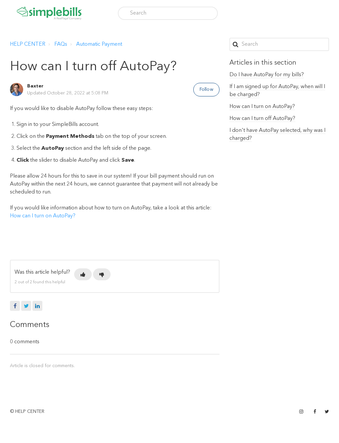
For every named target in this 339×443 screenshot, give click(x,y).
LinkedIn (37, 306)
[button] (83, 274)
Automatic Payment (99, 44)
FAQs (60, 44)
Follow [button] (206, 89)
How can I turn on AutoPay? (42, 216)
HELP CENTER (27, 44)
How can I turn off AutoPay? (262, 118)
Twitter (26, 306)
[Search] (168, 13)
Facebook (15, 306)
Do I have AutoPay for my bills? (266, 75)
